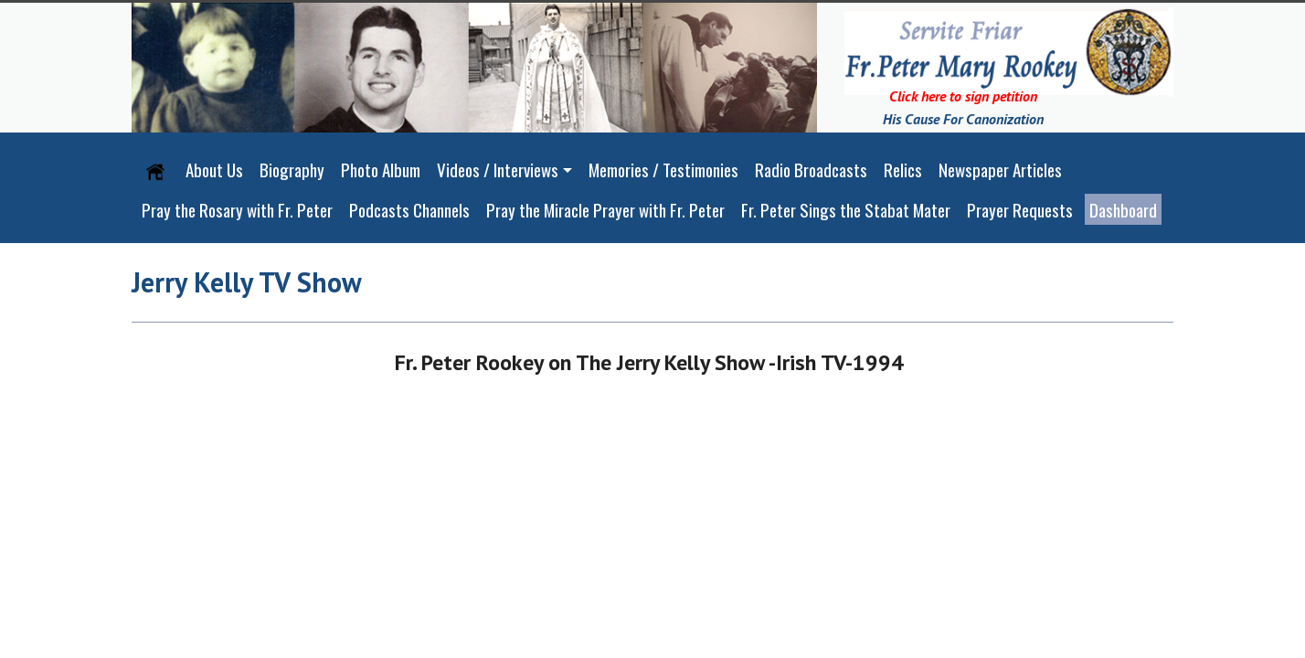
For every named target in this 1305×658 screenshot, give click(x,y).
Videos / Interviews (497, 169)
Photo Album (380, 169)
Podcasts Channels (409, 209)
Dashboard (1123, 209)
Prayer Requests (1020, 209)
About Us (214, 169)
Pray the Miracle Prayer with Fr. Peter (605, 209)
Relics (903, 169)
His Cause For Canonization (963, 119)
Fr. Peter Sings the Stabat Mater (845, 209)
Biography (292, 169)
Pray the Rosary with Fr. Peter (237, 209)
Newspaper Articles (1000, 169)
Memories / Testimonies (663, 169)
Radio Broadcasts (811, 169)
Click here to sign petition (963, 96)
